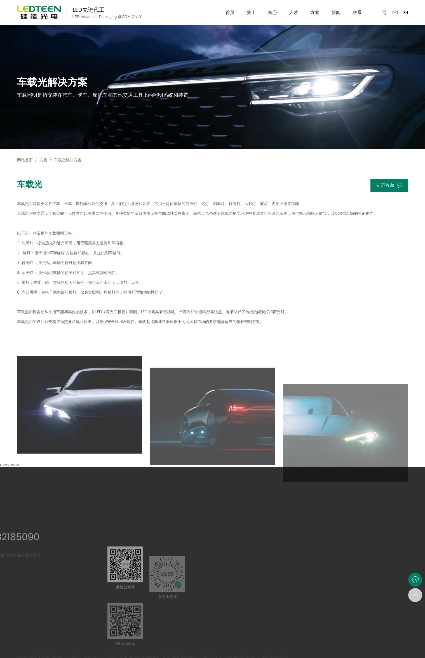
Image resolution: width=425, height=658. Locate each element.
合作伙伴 (251, 540)
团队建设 (336, 531)
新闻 (336, 12)
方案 (314, 12)
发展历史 (251, 521)
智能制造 (292, 521)
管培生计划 (337, 512)
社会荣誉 (251, 531)
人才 (293, 12)
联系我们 (251, 550)
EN (405, 12)
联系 (357, 12)
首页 (230, 12)
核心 (272, 12)
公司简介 (251, 512)
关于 (251, 12)
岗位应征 (336, 521)
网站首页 (25, 159)
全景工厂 (292, 540)
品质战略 (292, 531)
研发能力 (292, 512)
